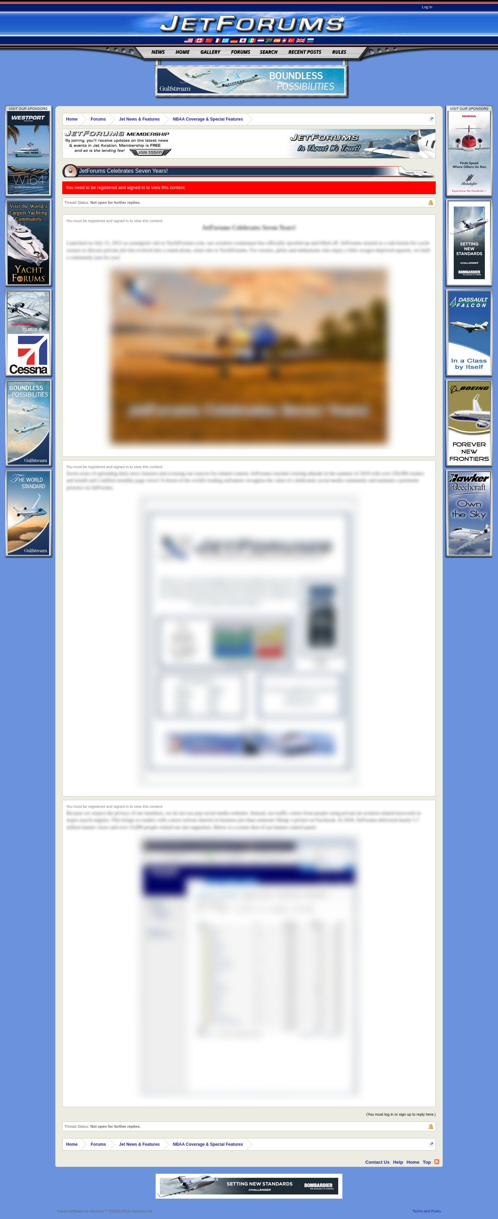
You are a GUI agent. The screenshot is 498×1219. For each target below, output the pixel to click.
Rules (339, 52)
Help (398, 1162)
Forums (240, 52)
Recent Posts (304, 52)
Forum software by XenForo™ (105, 1211)
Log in (427, 7)
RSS (436, 1161)
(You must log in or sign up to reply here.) (401, 1114)
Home (183, 52)
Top (427, 1162)
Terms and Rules (426, 1211)
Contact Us (377, 1162)
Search (269, 52)
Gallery (210, 52)
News (158, 52)
